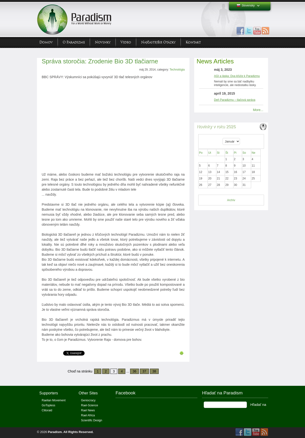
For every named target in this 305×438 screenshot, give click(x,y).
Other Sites (88, 393)
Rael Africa (88, 415)
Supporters (48, 393)
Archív (231, 200)
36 (135, 371)
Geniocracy (88, 400)
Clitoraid (47, 410)
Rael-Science (89, 405)
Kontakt (193, 42)
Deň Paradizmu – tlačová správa (234, 100)
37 (144, 371)
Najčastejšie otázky (158, 42)
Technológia (177, 69)
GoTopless (48, 405)
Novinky (103, 42)
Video (126, 42)
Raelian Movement (54, 400)
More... (258, 110)
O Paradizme (74, 42)
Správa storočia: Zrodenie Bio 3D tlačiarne (100, 61)
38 (154, 371)
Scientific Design (91, 420)
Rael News (88, 410)
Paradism (55, 432)
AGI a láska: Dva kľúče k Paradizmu (237, 76)
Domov (46, 42)
